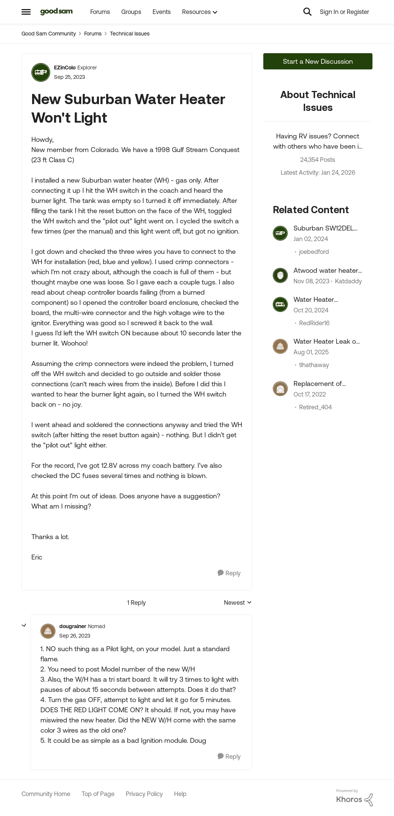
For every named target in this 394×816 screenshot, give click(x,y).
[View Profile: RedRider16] (280, 304)
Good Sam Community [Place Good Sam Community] (49, 34)
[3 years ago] (310, 394)
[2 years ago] (311, 239)
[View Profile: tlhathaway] (280, 346)
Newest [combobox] (238, 603)
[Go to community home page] (57, 11)
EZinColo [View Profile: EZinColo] (65, 68)
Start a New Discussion (318, 61)
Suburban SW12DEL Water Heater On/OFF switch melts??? (327, 228)
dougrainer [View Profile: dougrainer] (72, 626)
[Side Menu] (26, 11)
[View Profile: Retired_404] (280, 388)
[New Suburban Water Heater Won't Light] (74, 636)
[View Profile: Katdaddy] (280, 275)
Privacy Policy (144, 793)
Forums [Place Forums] (93, 34)
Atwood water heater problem (326, 270)
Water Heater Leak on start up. (327, 341)
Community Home (46, 793)
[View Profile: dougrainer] (48, 631)
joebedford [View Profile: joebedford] (314, 252)
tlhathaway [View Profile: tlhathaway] (314, 365)
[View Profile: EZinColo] (40, 72)
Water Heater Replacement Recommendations (322, 299)
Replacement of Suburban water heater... (318, 384)
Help (180, 793)
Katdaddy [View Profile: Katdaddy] (348, 281)
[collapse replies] (24, 625)
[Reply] (229, 573)
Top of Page (98, 793)
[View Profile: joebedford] (280, 233)
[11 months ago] (311, 352)
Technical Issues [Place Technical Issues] (130, 34)
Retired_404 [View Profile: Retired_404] (315, 407)
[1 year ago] (311, 310)
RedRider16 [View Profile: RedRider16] (314, 323)
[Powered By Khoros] (355, 798)
